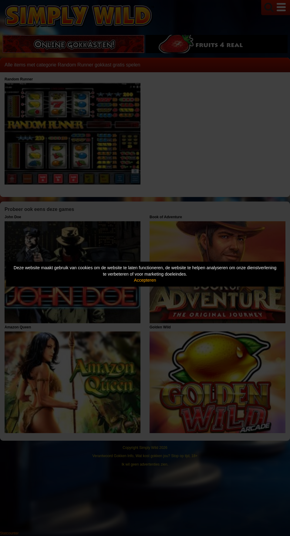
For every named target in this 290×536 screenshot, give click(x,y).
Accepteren (145, 280)
